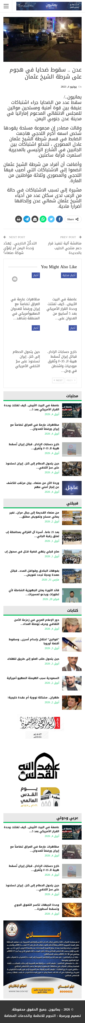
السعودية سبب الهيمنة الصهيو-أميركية (32, 678)
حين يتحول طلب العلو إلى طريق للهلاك (33, 658)
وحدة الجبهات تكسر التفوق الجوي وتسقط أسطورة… (36, 906)
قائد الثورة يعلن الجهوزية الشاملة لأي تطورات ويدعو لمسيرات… (34, 592)
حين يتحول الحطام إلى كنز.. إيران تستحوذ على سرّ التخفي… (32, 465)
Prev (71, 380)
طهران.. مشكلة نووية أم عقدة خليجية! (33, 697)
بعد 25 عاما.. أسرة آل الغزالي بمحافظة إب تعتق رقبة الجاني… (32, 534)
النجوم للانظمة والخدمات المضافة (30, 1016)
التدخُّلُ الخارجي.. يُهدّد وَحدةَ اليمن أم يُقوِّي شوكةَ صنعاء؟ (20, 248)
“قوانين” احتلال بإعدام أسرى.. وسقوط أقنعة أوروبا (34, 641)
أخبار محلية (69, 275)
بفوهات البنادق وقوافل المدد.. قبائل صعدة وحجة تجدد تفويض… (34, 572)
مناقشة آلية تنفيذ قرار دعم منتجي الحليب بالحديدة (65, 248)
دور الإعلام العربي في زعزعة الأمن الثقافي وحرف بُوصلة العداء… (36, 621)
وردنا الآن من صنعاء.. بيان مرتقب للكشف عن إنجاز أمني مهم (32, 485)
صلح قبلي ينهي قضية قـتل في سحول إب (32, 551)
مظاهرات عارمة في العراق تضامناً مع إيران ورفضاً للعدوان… (34, 426)
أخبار (35, 275)
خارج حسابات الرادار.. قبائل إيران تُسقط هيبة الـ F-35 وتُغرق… (34, 446)
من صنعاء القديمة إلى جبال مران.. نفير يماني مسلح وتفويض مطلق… (34, 514)
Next (58, 380)
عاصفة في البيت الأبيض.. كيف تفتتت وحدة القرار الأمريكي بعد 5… (31, 407)
